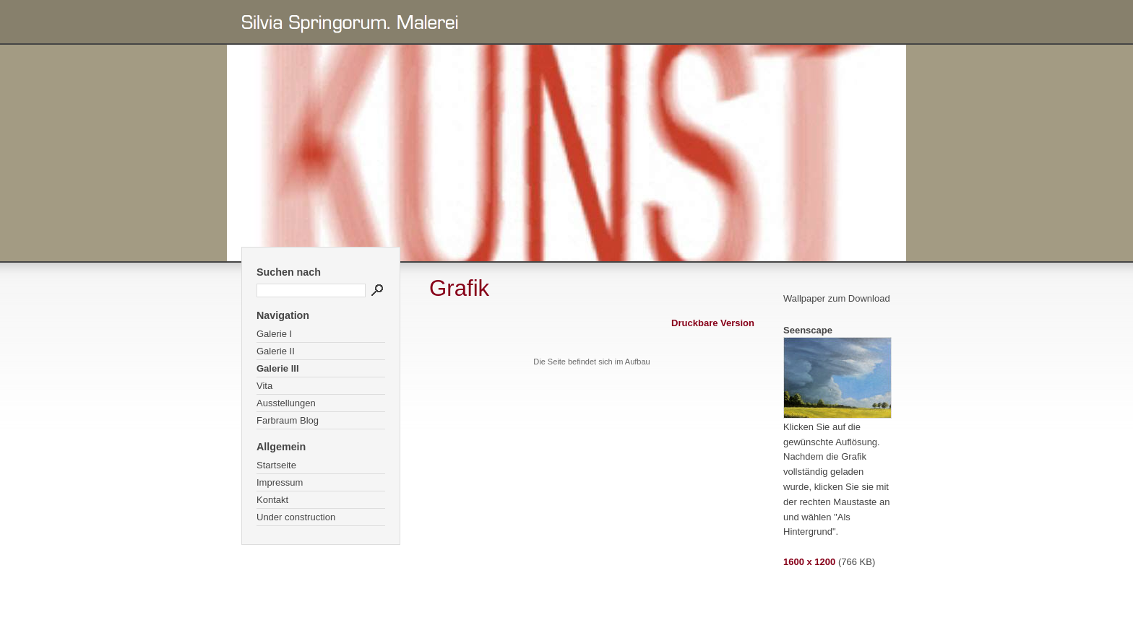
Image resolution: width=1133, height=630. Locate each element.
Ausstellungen (286, 403)
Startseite (276, 465)
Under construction (296, 517)
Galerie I (274, 333)
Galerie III (278, 368)
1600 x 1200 (809, 561)
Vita (264, 385)
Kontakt (272, 499)
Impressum (280, 482)
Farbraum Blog (288, 420)
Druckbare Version (712, 323)
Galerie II (276, 351)
